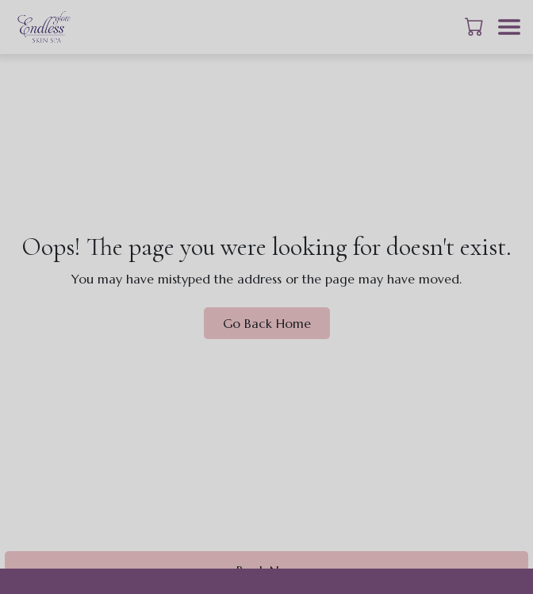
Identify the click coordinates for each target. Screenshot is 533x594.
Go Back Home (267, 323)
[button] (475, 26)
